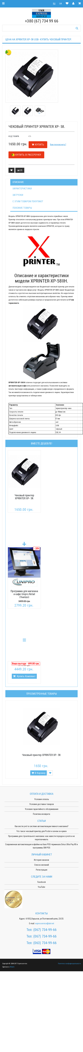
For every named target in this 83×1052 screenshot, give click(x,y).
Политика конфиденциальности (69, 964)
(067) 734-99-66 (44, 930)
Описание (18, 182)
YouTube (41, 887)
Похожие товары (22, 207)
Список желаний (41, 865)
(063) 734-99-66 (44, 943)
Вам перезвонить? (58, 144)
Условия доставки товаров (41, 804)
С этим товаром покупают (28, 201)
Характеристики (22, 188)
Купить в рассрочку (26, 154)
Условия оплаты (41, 799)
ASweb (12, 967)
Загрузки (18, 195)
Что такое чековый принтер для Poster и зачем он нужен (41, 831)
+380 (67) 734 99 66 (41, 21)
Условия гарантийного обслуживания (41, 809)
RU (54, 3)
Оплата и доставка (41, 793)
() (19, 170)
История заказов (41, 860)
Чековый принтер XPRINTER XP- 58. (24, 497)
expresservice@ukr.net (44, 923)
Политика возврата (41, 814)
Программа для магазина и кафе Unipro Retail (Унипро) (24, 594)
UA (60, 3)
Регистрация (41, 870)
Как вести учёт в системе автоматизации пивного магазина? (41, 826)
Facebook (41, 882)
